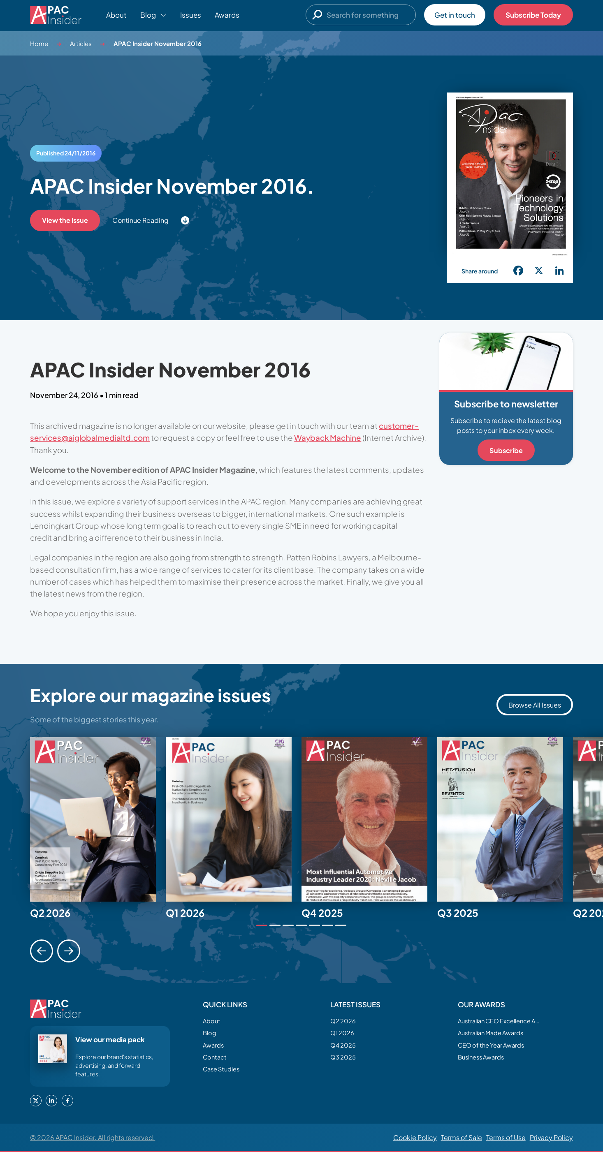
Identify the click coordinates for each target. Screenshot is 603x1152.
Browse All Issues (534, 705)
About (116, 14)
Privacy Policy (551, 1137)
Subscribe (506, 450)
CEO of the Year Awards (495, 1047)
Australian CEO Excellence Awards (499, 1021)
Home (39, 43)
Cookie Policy (415, 1137)
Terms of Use (506, 1137)
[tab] (261, 925)
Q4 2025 (344, 1047)
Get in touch (454, 14)
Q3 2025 (344, 1061)
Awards (227, 14)
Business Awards (484, 1061)
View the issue (66, 220)
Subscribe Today (533, 14)
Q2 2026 (344, 1021)
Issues (190, 14)
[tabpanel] (98, 819)
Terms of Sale (461, 1137)
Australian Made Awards (495, 1034)
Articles (81, 43)
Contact (216, 1061)
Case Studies (224, 1074)
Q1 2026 (343, 1034)
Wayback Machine (327, 437)
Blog (210, 1034)
